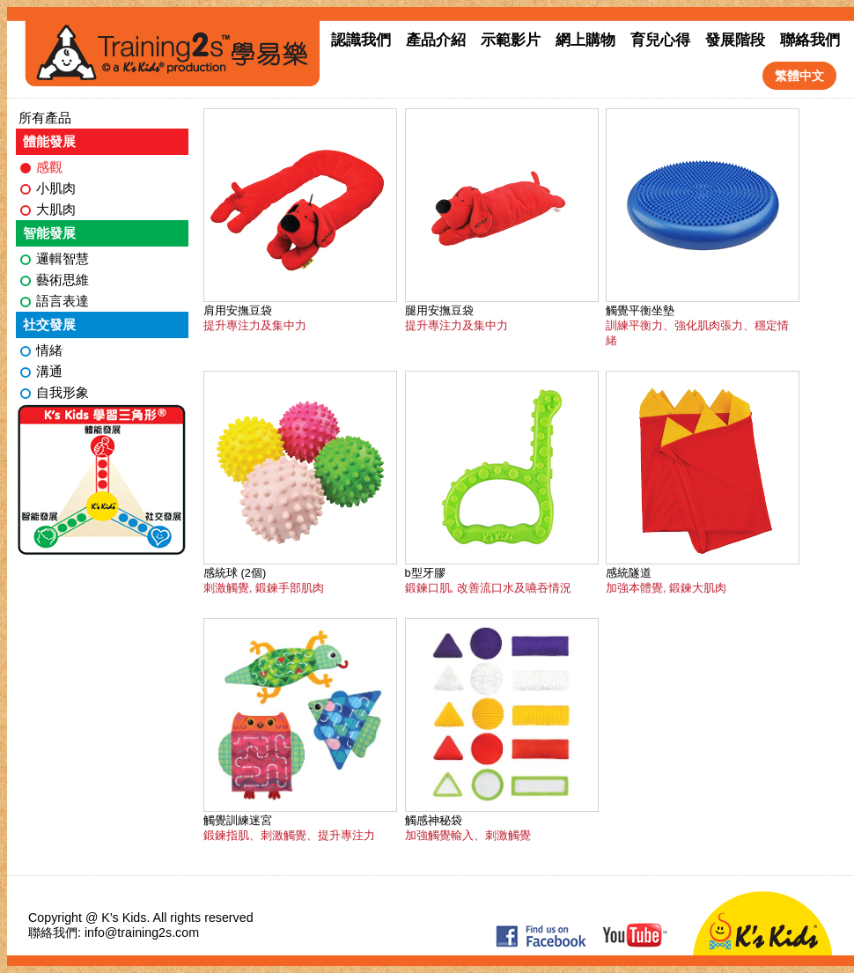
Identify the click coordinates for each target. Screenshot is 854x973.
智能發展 (49, 232)
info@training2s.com (142, 932)
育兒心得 (660, 40)
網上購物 (585, 40)
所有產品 (44, 117)
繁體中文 (799, 76)
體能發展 (49, 141)
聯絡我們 (810, 40)
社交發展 (49, 324)
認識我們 (361, 40)
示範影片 (511, 40)
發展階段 (735, 40)
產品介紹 (436, 40)
